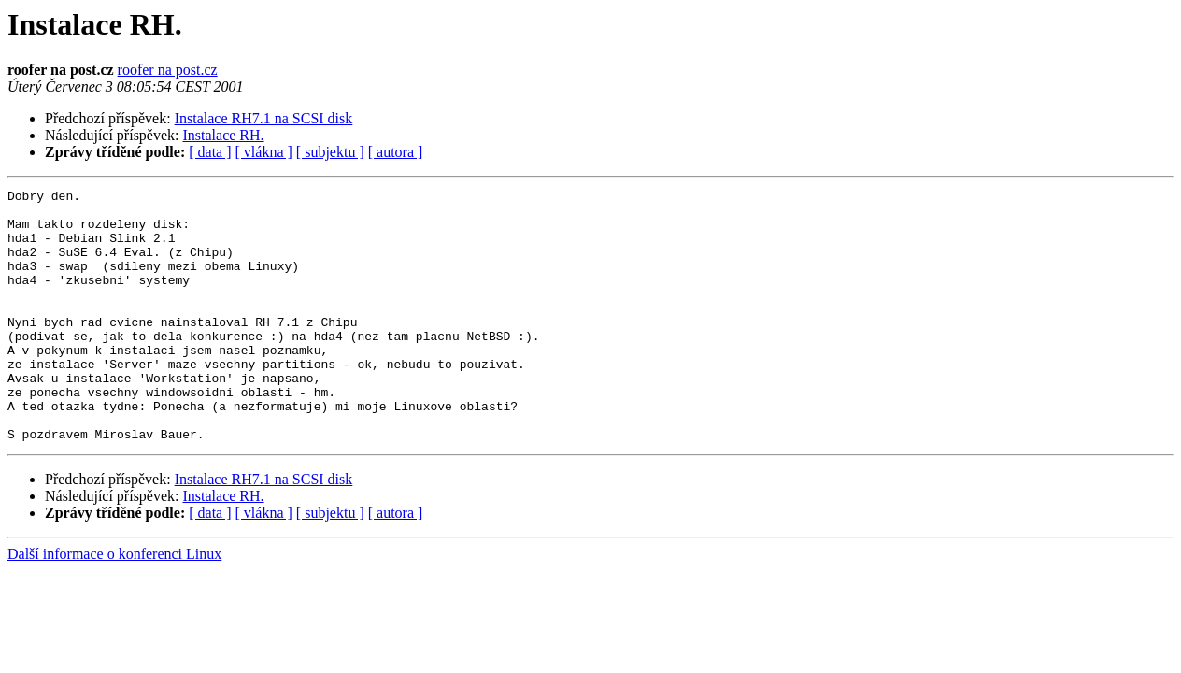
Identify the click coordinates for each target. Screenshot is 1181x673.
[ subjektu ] (330, 152)
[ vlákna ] (263, 152)
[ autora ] (395, 152)
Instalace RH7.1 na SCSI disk (264, 118)
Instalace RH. (223, 135)
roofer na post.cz (168, 70)
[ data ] (210, 152)
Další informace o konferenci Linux (114, 604)
